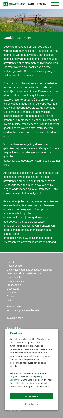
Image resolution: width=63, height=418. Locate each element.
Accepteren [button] (31, 396)
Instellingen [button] (31, 404)
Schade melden (15, 262)
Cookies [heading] (16, 333)
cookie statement (22, 383)
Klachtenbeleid (15, 277)
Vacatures (12, 292)
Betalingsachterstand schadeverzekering (29, 269)
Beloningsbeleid (16, 281)
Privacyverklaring (14, 410)
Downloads (13, 288)
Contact (11, 296)
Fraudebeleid (14, 284)
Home (10, 258)
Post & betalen (15, 265)
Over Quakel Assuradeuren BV (24, 273)
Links (10, 300)
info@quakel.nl (15, 317)
